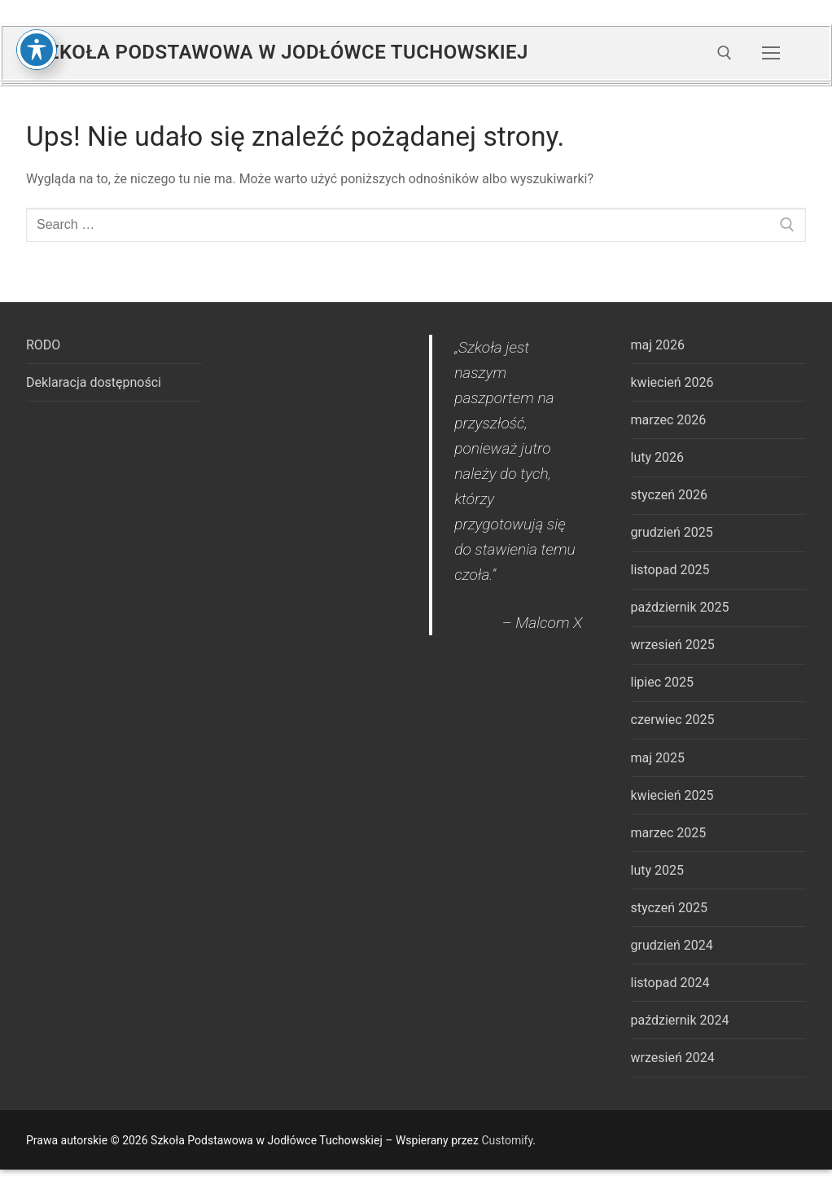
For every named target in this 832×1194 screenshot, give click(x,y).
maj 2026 (658, 345)
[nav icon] (771, 53)
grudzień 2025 (672, 532)
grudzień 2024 (672, 945)
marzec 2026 (669, 420)
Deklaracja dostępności (93, 382)
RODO (43, 345)
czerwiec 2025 (673, 719)
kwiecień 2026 (672, 382)
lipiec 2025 (662, 682)
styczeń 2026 (669, 495)
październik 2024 (680, 1020)
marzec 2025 (669, 833)
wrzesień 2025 (673, 644)
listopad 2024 (670, 982)
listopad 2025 (670, 569)
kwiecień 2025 (672, 795)
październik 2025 (680, 607)
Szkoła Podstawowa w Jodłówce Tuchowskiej (281, 52)
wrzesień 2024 (673, 1057)
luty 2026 (657, 457)
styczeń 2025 (669, 907)
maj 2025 (658, 758)
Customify (506, 1140)
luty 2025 (657, 870)
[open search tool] (724, 53)
